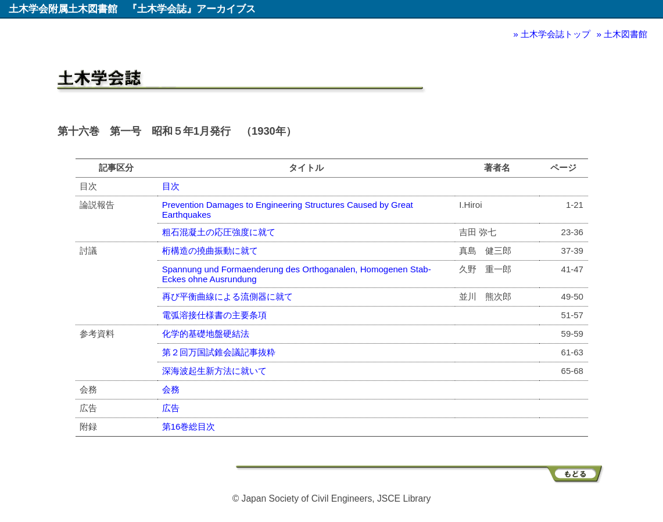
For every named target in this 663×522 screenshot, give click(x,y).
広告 (171, 408)
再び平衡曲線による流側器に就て (227, 296)
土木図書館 (625, 34)
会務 (171, 389)
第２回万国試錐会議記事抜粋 (218, 352)
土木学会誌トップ (555, 34)
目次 (171, 186)
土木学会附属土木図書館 (63, 9)
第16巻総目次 (189, 426)
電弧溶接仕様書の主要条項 (214, 315)
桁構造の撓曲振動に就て (210, 250)
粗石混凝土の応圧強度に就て (218, 232)
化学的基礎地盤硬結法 (205, 334)
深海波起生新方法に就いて (214, 371)
